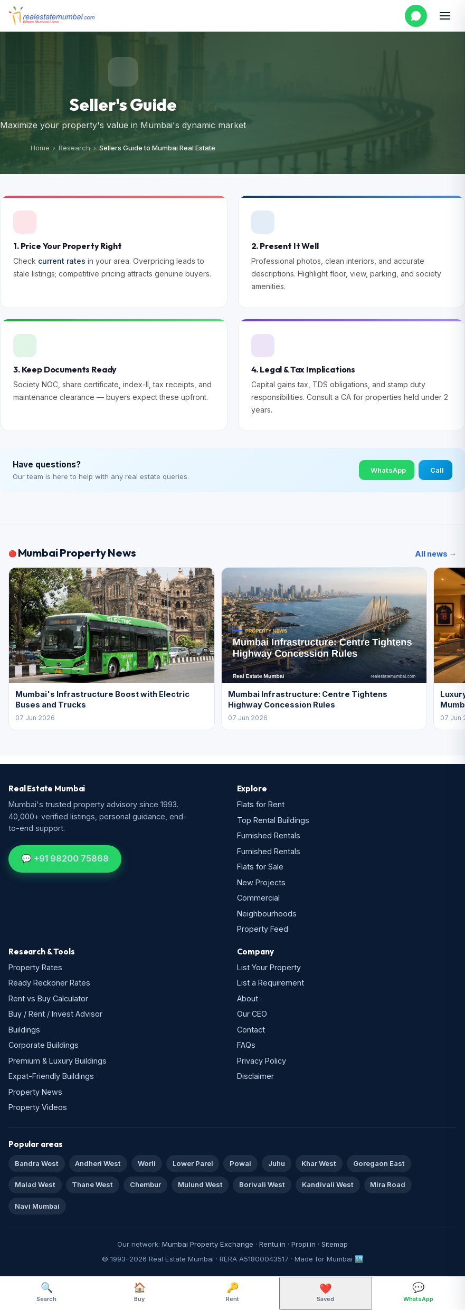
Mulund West (200, 1184)
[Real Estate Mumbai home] (51, 16)
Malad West (35, 1184)
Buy (140, 1292)
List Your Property (269, 967)
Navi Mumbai (37, 1206)
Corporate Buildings (43, 1044)
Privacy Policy (261, 1060)
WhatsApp (388, 470)
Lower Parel (193, 1163)
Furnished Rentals (268, 835)
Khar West (318, 1163)
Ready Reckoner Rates (49, 982)
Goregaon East (379, 1163)
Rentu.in (272, 1244)
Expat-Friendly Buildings (51, 1076)
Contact (251, 1029)
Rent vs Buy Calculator (48, 998)
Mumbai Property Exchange (207, 1244)
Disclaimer (255, 1076)
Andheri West (98, 1163)
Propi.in (303, 1244)
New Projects (261, 882)
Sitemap (334, 1244)
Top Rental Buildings (273, 820)
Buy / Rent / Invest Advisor (55, 1013)
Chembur (145, 1184)
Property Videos (37, 1107)
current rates (62, 260)
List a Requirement (270, 982)
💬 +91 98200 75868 (65, 858)
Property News (35, 1091)
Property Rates (35, 967)
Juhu (276, 1163)
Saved (325, 1293)
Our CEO (252, 1013)
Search (46, 1292)
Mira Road (387, 1184)
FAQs (246, 1044)
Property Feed (262, 928)
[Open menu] (445, 15)
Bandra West (37, 1163)
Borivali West (262, 1184)
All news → (436, 553)
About (247, 998)
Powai (240, 1163)
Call (437, 470)
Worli (147, 1163)
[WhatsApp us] (416, 16)
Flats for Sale (260, 866)
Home (40, 148)
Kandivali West (328, 1184)
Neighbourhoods (267, 913)
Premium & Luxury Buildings (57, 1060)
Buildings (24, 1029)
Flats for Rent (260, 804)
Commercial (258, 897)
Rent (232, 1292)
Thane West (92, 1184)
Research (74, 148)
